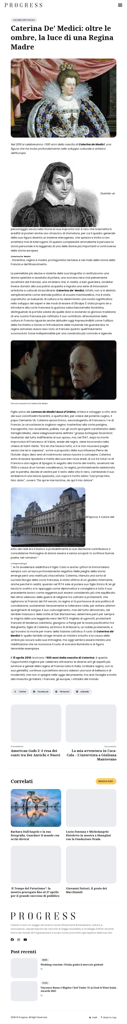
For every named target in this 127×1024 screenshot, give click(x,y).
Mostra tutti (105, 781)
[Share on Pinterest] (62, 691)
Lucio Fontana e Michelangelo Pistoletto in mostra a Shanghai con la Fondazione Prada (88, 835)
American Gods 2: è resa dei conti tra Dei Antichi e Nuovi (35, 752)
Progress (23, 1017)
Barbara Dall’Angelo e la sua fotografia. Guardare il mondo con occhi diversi (35, 835)
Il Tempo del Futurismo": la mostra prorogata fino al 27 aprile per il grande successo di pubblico (35, 892)
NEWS (44, 960)
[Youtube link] (25, 940)
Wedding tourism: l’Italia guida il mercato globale (72, 964)
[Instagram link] (19, 940)
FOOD (45, 983)
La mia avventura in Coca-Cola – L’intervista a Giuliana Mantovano (91, 754)
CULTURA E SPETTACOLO (24, 20)
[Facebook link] (12, 940)
